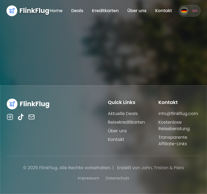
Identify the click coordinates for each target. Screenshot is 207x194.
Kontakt (163, 11)
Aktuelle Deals (123, 113)
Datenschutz (117, 178)
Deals (77, 11)
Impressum (88, 178)
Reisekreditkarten (126, 122)
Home (56, 11)
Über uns (136, 11)
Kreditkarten (105, 11)
